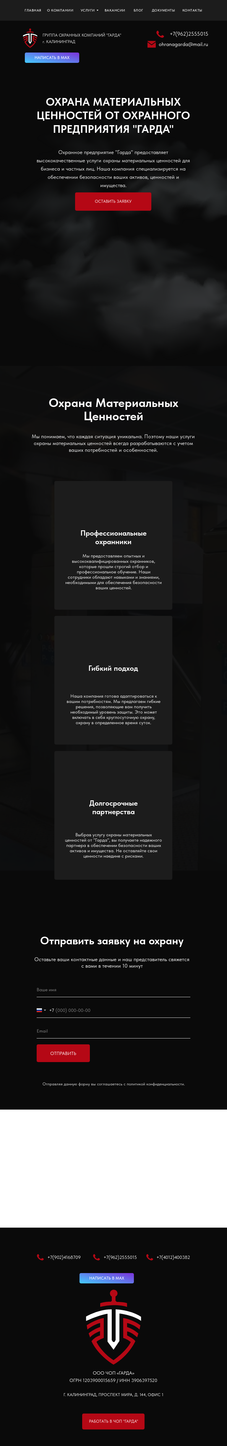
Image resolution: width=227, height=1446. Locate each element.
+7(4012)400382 (173, 1257)
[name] (113, 989)
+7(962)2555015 (189, 34)
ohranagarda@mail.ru (183, 44)
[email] (113, 1031)
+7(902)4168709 (64, 1257)
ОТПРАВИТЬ (63, 1053)
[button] (113, 201)
